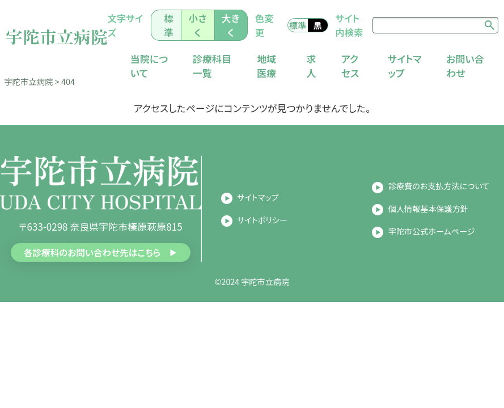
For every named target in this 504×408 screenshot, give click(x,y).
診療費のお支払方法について (439, 197)
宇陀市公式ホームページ (431, 242)
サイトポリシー (262, 231)
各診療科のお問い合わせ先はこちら (91, 264)
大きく (240, 30)
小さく (208, 30)
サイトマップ (258, 208)
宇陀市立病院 (63, 40)
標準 (180, 30)
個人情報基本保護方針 (428, 220)
